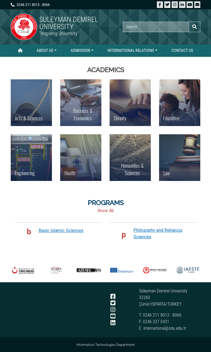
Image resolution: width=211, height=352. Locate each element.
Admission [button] (80, 50)
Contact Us (182, 50)
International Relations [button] (130, 50)
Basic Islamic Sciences (61, 230)
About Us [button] (45, 50)
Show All (106, 210)
